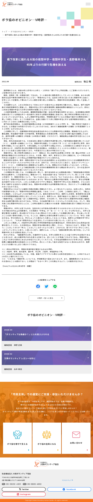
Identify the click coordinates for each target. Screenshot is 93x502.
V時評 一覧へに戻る (45, 298)
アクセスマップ (67, 480)
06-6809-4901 (13, 484)
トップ (4, 31)
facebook (71, 489)
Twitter (25, 489)
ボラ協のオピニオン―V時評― (23, 31)
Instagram (25, 494)
